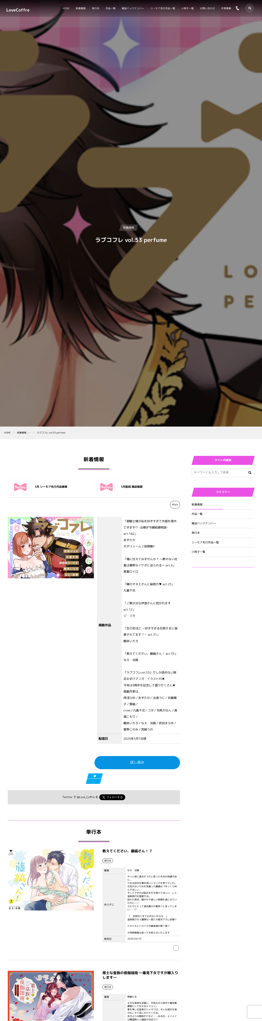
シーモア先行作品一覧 (205, 542)
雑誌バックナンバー (204, 523)
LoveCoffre (17, 10)
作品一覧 (197, 514)
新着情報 (197, 505)
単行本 (196, 533)
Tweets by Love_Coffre (208, 580)
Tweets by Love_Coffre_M (210, 596)
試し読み (137, 762)
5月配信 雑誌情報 (132, 487)
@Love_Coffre (86, 797)
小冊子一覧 (198, 552)
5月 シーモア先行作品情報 (51, 487)
